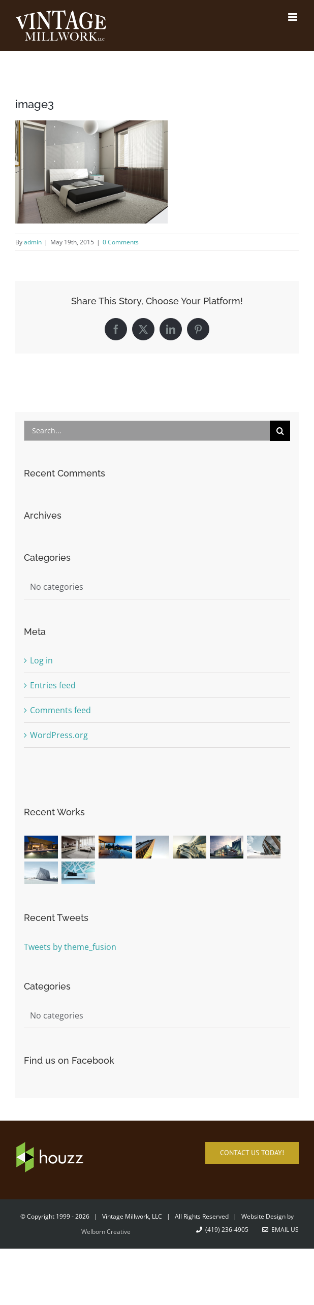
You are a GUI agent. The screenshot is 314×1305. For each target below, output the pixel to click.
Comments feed (60, 710)
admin (33, 242)
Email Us (280, 1229)
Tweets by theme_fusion (70, 946)
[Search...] (147, 431)
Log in (41, 660)
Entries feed (53, 685)
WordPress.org (59, 735)
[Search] (280, 431)
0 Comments (121, 242)
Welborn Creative (106, 1231)
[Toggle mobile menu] (293, 17)
